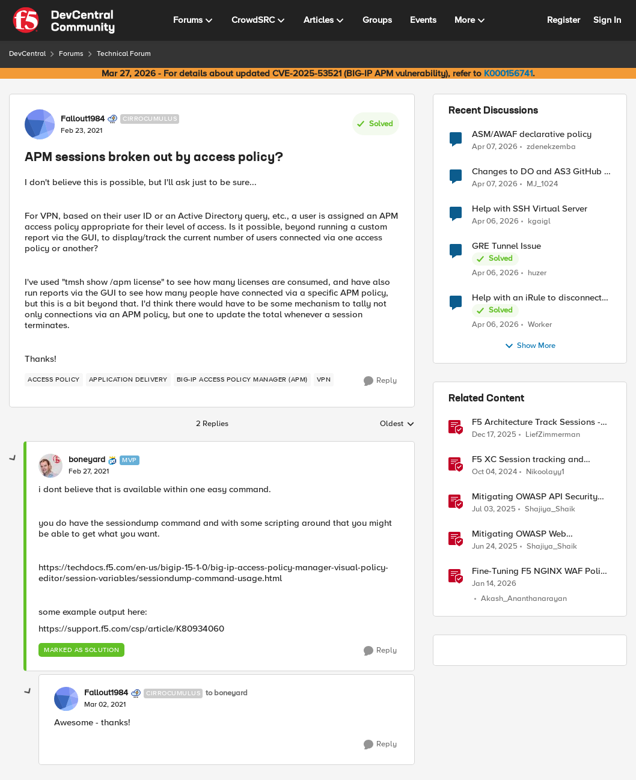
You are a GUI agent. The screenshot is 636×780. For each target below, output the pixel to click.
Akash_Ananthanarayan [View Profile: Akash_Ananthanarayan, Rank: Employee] (524, 599)
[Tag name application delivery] (128, 379)
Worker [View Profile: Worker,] (540, 324)
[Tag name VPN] (324, 379)
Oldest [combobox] (397, 424)
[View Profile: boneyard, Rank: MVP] (50, 466)
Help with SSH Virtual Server (529, 209)
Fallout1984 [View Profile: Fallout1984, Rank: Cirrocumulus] (83, 119)
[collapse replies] (13, 458)
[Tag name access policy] (54, 379)
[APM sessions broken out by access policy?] (89, 472)
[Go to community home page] (63, 20)
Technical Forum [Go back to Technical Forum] (124, 53)
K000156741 (508, 73)
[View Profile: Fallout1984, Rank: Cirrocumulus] (40, 124)
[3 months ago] (495, 146)
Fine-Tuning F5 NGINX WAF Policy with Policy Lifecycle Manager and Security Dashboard (541, 571)
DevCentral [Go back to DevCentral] (27, 53)
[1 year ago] (494, 472)
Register (563, 19)
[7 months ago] (494, 435)
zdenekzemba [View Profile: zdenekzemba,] (551, 146)
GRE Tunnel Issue (506, 246)
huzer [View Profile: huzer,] (537, 273)
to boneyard (227, 693)
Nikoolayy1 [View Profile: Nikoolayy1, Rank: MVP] (545, 472)
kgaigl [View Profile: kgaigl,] (539, 221)
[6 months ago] (494, 584)
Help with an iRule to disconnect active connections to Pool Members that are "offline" (537, 298)
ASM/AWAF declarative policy (532, 134)
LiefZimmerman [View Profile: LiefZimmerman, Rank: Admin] (552, 434)
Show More (529, 346)
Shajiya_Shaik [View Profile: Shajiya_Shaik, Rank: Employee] (550, 509)
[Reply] (380, 381)
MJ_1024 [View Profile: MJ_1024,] (542, 184)
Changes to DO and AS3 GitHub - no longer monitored (539, 171)
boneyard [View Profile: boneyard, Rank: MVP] (87, 460)
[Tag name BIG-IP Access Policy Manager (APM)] (242, 379)
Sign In (607, 19)
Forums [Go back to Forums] (71, 53)
